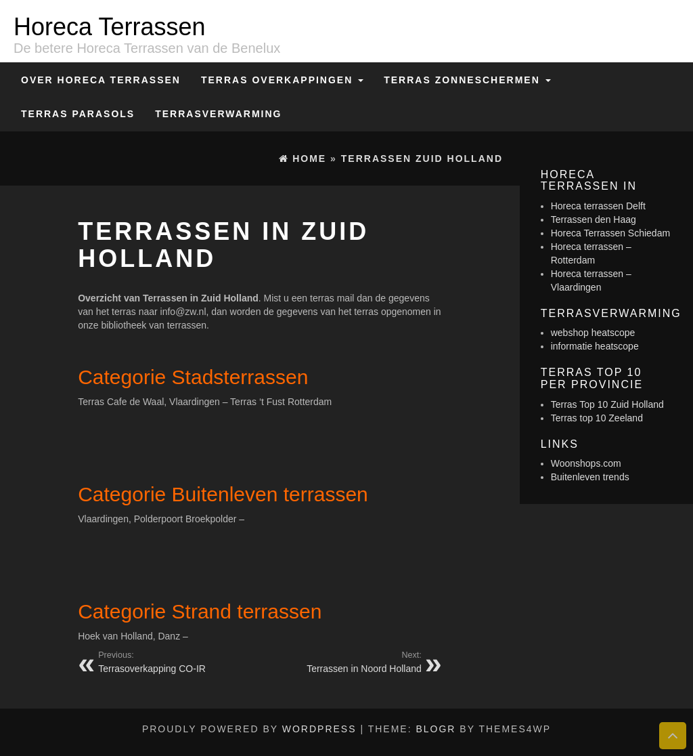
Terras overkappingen (282, 80)
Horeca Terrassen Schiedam (610, 233)
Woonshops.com (586, 463)
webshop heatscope (593, 332)
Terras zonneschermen (467, 80)
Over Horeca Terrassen (101, 80)
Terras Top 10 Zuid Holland (607, 404)
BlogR (435, 728)
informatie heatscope (595, 346)
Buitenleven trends (590, 476)
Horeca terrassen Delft (598, 206)
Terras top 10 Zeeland (597, 418)
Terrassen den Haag (593, 219)
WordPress (319, 728)
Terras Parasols (78, 113)
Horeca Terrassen (109, 27)
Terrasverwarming (218, 113)
